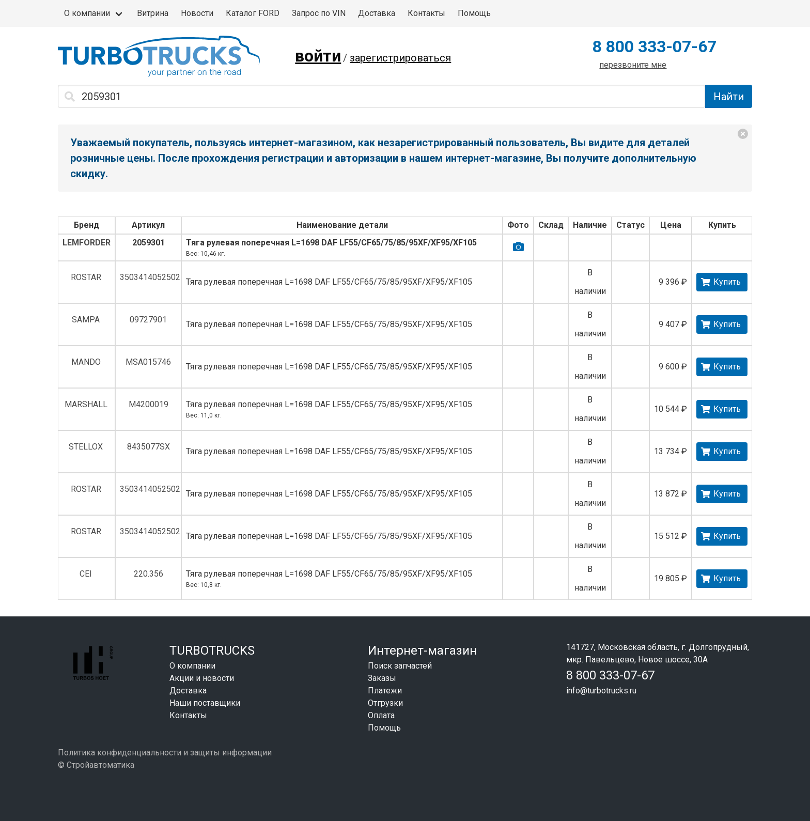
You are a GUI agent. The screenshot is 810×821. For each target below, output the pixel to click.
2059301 (148, 242)
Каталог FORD (252, 13)
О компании (87, 13)
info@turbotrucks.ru (601, 690)
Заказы (382, 678)
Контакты (426, 13)
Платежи (385, 690)
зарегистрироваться (400, 58)
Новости (197, 13)
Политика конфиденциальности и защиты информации (165, 752)
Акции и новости (201, 678)
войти (318, 56)
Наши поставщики (204, 703)
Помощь (474, 13)
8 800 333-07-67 (654, 46)
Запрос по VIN (319, 13)
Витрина (152, 13)
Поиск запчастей (400, 666)
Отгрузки (385, 703)
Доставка (376, 13)
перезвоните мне (632, 65)
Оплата (381, 715)
